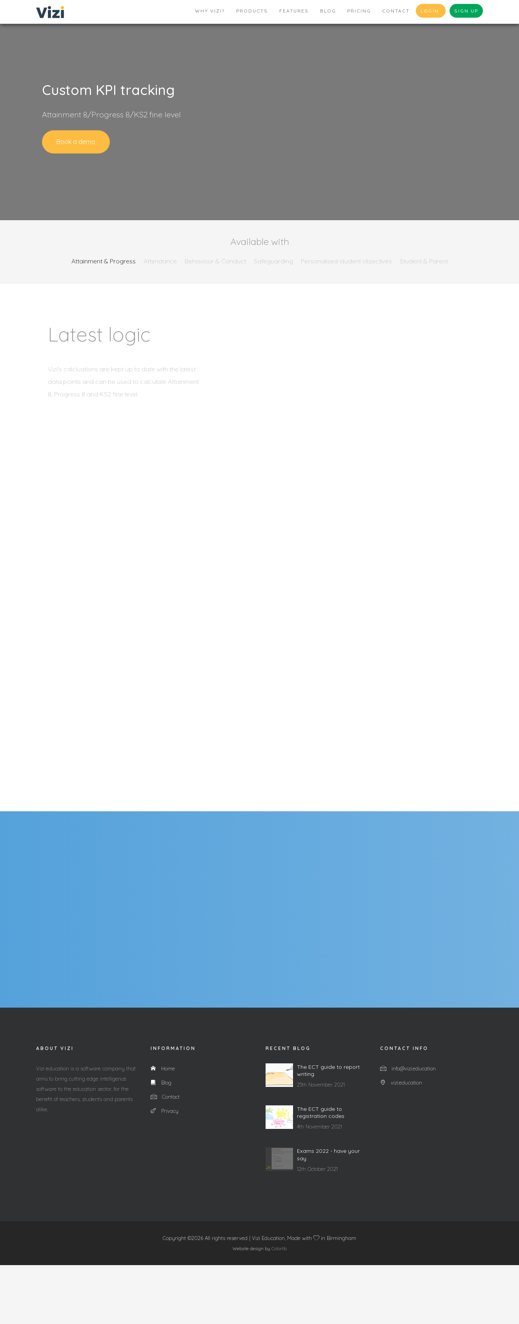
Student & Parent (424, 261)
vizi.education (401, 1141)
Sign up (466, 11)
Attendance (160, 261)
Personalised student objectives (346, 261)
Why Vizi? (210, 11)
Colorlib (279, 1307)
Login (431, 11)
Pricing (359, 11)
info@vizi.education (408, 1127)
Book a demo (75, 142)
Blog (328, 11)
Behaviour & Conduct (215, 261)
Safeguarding (273, 261)
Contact (396, 11)
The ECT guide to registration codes (320, 1171)
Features (294, 11)
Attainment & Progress (103, 261)
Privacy (164, 1170)
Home (163, 1127)
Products (252, 11)
